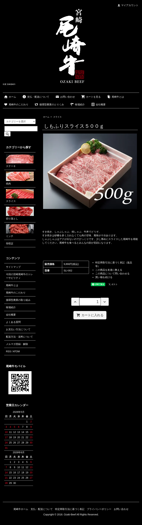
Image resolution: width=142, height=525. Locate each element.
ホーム (10, 96)
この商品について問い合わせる (112, 273)
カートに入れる (89, 315)
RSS (8, 351)
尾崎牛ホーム (20, 509)
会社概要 (98, 104)
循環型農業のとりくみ (49, 104)
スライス (57, 117)
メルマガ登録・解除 (17, 344)
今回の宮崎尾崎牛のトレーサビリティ (19, 276)
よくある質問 (13, 322)
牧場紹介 (77, 104)
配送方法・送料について (19, 336)
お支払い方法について (18, 329)
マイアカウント (127, 5)
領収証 (9, 243)
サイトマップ (13, 266)
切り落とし (20, 213)
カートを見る (91, 96)
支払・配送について (35, 96)
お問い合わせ (65, 96)
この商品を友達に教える (108, 269)
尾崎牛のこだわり (16, 104)
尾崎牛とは (115, 96)
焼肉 (20, 178)
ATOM (16, 351)
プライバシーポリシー (99, 509)
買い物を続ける (103, 277)
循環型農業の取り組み (18, 300)
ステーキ (20, 160)
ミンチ (20, 230)
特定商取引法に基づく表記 (69, 509)
